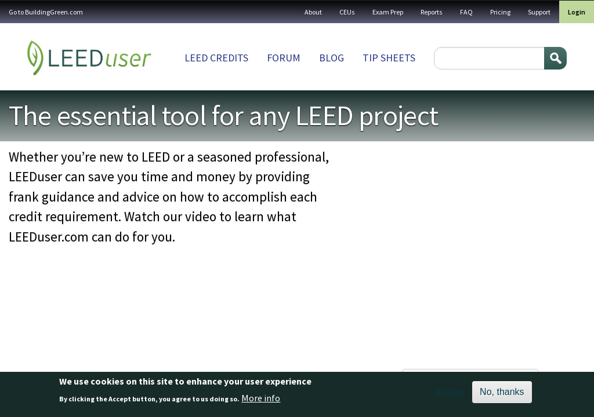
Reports (432, 12)
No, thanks (502, 392)
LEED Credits (216, 57)
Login (576, 12)
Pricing (500, 12)
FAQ (466, 12)
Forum (283, 57)
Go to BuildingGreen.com (46, 12)
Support (539, 12)
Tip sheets (389, 57)
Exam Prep (387, 12)
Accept (449, 392)
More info (260, 398)
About (313, 12)
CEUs (347, 12)
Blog (331, 57)
